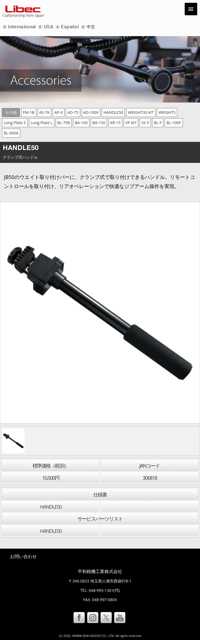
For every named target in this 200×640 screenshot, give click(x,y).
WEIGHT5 (166, 112)
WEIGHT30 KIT (141, 112)
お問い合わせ (23, 556)
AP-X (58, 112)
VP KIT (131, 122)
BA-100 (81, 122)
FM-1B (28, 112)
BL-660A (11, 133)
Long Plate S (15, 122)
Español (69, 26)
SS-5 (145, 122)
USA (48, 26)
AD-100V (91, 112)
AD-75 (73, 112)
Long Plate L (42, 122)
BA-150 (98, 122)
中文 (90, 26)
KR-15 (115, 122)
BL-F (158, 122)
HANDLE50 (113, 112)
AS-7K (44, 112)
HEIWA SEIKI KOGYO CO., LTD (93, 636)
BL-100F (173, 122)
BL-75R (63, 122)
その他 (11, 112)
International (21, 26)
